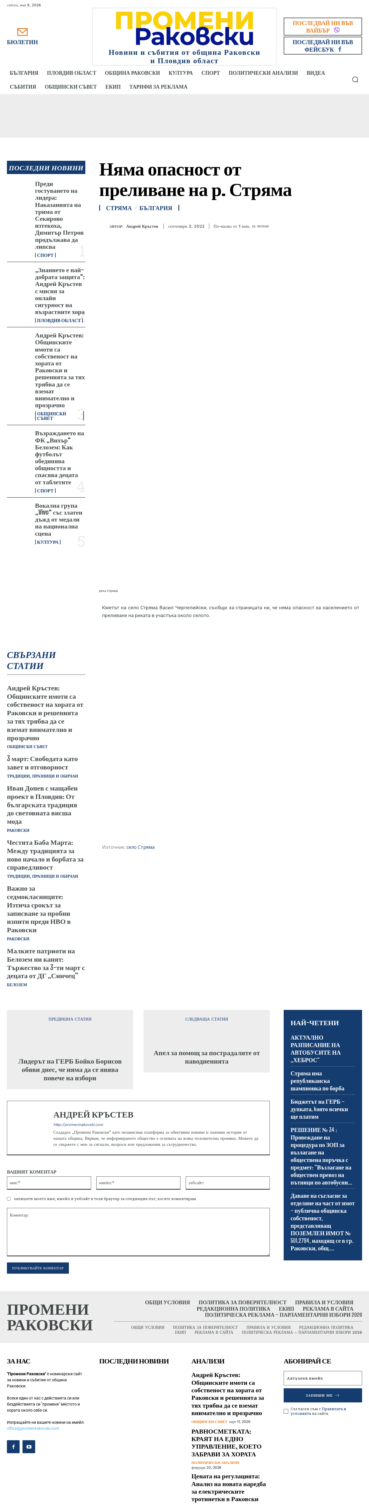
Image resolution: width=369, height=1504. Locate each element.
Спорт (45, 255)
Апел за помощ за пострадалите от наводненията (207, 1057)
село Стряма (141, 847)
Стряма (119, 208)
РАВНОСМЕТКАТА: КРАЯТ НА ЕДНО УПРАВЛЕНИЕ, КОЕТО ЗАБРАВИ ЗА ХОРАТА (226, 1443)
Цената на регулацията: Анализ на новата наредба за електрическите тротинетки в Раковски (228, 1488)
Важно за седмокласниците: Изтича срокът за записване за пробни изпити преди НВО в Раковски (39, 909)
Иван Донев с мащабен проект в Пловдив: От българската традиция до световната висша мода (42, 804)
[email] (323, 1379)
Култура (48, 542)
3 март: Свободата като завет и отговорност (42, 762)
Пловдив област (59, 320)
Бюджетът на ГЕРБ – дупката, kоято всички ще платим (319, 1109)
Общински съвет (51, 416)
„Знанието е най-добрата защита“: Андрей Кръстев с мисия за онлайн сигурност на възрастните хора (60, 290)
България (156, 208)
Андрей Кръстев (142, 226)
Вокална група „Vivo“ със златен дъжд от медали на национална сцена (58, 519)
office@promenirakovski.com (33, 1429)
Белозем (17, 985)
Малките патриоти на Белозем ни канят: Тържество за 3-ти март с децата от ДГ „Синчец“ (46, 963)
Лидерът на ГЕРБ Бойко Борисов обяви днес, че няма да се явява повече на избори (70, 1069)
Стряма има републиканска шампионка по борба (317, 1081)
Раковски (18, 831)
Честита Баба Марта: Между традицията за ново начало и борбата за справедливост (45, 854)
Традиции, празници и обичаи (42, 776)
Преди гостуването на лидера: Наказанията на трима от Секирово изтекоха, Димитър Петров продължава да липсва (59, 215)
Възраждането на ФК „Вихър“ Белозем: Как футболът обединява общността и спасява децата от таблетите (59, 457)
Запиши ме (323, 1396)
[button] (355, 79)
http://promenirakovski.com (78, 1125)
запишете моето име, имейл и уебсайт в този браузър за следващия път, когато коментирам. (105, 1199)
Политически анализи (215, 1463)
